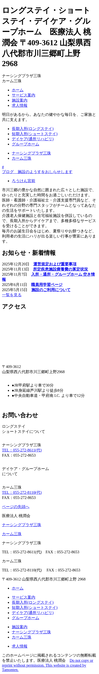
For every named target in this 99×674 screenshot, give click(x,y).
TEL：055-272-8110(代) (22, 492)
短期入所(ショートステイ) (35, 134)
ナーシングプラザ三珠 (31, 153)
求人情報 (19, 105)
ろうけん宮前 (23, 181)
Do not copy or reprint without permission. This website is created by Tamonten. (47, 665)
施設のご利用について (51, 290)
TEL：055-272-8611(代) (22, 450)
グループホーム (25, 144)
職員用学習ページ (46, 285)
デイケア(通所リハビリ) (33, 139)
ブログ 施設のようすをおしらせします (37, 172)
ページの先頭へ (15, 507)
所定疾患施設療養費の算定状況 (60, 269)
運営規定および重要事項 (54, 264)
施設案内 (19, 100)
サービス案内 (23, 95)
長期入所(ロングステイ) (33, 129)
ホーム (18, 90)
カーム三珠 (21, 158)
